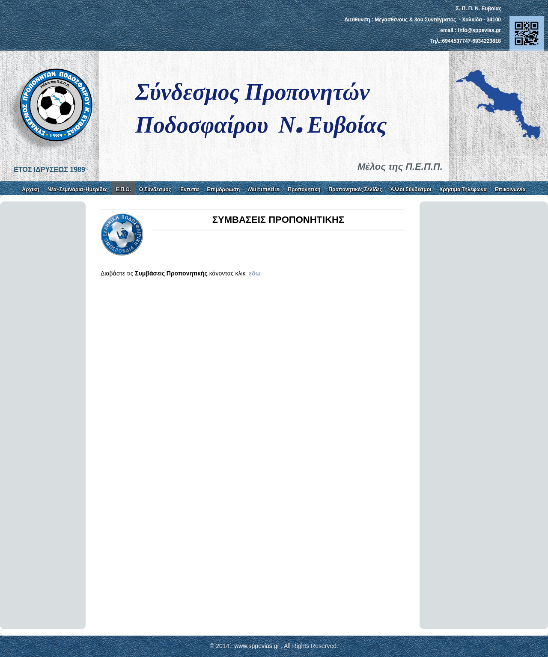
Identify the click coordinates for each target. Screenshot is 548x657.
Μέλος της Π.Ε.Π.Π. (400, 166)
